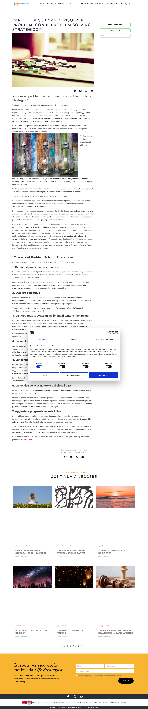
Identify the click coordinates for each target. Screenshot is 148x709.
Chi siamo (118, 4)
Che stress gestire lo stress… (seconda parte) (31, 552)
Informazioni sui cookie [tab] (105, 339)
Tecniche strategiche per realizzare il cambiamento (115, 632)
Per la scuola (81, 4)
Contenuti (99, 4)
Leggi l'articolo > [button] (21, 556)
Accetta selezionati (74, 375)
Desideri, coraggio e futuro (70, 632)
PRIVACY (52, 707)
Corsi (42, 4)
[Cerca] (125, 35)
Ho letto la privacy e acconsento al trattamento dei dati (99, 675)
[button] (75, 90)
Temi (91, 4)
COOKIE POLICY (61, 707)
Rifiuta (44, 375)
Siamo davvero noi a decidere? (111, 552)
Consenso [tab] (43, 339)
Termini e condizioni (74, 707)
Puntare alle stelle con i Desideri (32, 632)
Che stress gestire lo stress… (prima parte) (71, 552)
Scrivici (109, 4)
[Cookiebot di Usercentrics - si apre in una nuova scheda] (109, 332)
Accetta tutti (103, 375)
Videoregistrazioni (56, 4)
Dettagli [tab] (74, 339)
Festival (70, 4)
